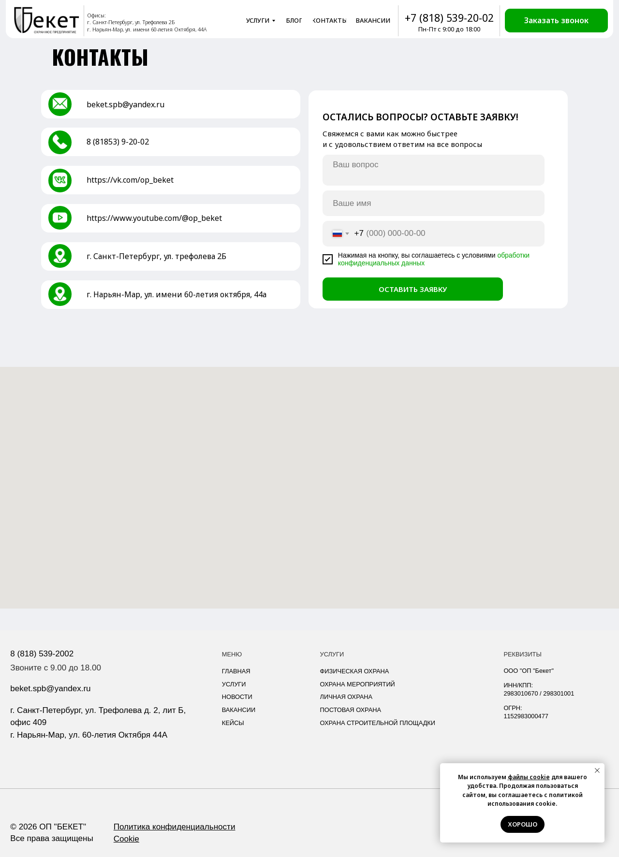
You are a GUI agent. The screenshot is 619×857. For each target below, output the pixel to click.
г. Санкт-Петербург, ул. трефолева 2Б (156, 256)
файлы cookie (529, 777)
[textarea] (434, 170)
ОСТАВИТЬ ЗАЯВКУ (413, 289)
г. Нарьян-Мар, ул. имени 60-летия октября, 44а (176, 294)
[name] (434, 203)
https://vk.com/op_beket (130, 179)
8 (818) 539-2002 (42, 653)
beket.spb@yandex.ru (125, 104)
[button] (556, 20)
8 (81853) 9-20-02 (118, 141)
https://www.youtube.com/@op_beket (154, 218)
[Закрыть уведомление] (597, 770)
